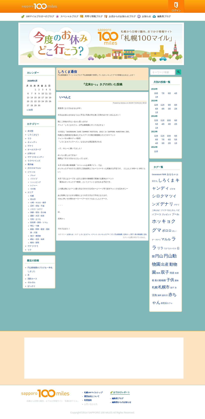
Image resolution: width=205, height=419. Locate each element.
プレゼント (166, 214)
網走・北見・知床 (37, 239)
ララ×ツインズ (34, 161)
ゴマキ (172, 189)
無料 (159, 295)
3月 (169, 109)
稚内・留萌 (34, 242)
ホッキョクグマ (103, 234)
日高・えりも (35, 219)
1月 (156, 97)
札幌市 (164, 287)
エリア (30, 192)
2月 (175, 109)
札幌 (32, 196)
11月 (163, 105)
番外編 (30, 164)
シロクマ (160, 196)
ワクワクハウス (170, 248)
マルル (166, 239)
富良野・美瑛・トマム (39, 222)
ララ (112, 234)
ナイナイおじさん (168, 210)
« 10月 (30, 110)
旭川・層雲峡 (35, 236)
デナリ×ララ (33, 246)
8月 (175, 105)
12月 (156, 105)
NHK (164, 174)
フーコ (157, 214)
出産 (165, 264)
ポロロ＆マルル (34, 168)
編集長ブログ (117, 398)
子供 (170, 280)
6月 (169, 93)
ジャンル (31, 172)
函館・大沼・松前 (37, 216)
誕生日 (165, 295)
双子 (132, 234)
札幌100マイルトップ (93, 392)
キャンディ (32, 142)
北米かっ (126, 234)
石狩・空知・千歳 (37, 206)
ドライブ (33, 179)
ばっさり (31, 286)
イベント (94, 234)
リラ (29, 250)
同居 (172, 273)
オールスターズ (34, 149)
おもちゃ (171, 174)
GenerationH (157, 174)
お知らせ (70, 234)
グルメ (33, 175)
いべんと (65, 97)
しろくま (166, 180)
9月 (169, 105)
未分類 (30, 131)
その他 (33, 189)
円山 (159, 256)
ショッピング (35, 182)
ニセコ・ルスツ (36, 209)
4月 (175, 93)
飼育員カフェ (167, 303)
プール (175, 214)
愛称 (177, 280)
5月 (156, 124)
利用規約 (88, 400)
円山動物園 (118, 234)
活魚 (145, 234)
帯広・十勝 (34, 226)
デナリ (30, 146)
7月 (163, 93)
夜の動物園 (139, 234)
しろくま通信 (67, 71)
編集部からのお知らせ (121, 402)
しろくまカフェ (84, 234)
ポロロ (167, 230)
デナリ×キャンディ (36, 157)
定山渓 (33, 199)
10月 (156, 93)
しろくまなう (33, 135)
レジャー (33, 185)
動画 (158, 273)
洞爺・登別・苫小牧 (38, 212)
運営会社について (91, 396)
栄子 (172, 288)
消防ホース (32, 279)
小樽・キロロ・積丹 (38, 202)
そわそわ (31, 282)
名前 (177, 273)
